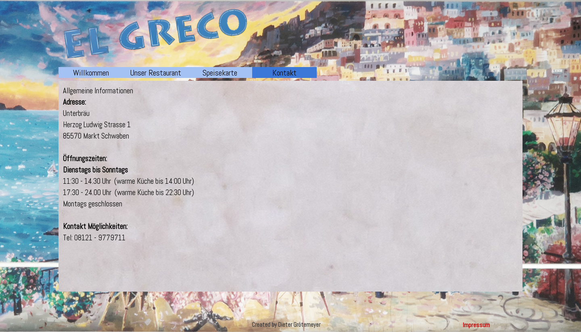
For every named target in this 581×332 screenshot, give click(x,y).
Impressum (476, 325)
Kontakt (284, 72)
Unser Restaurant (155, 72)
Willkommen (91, 72)
